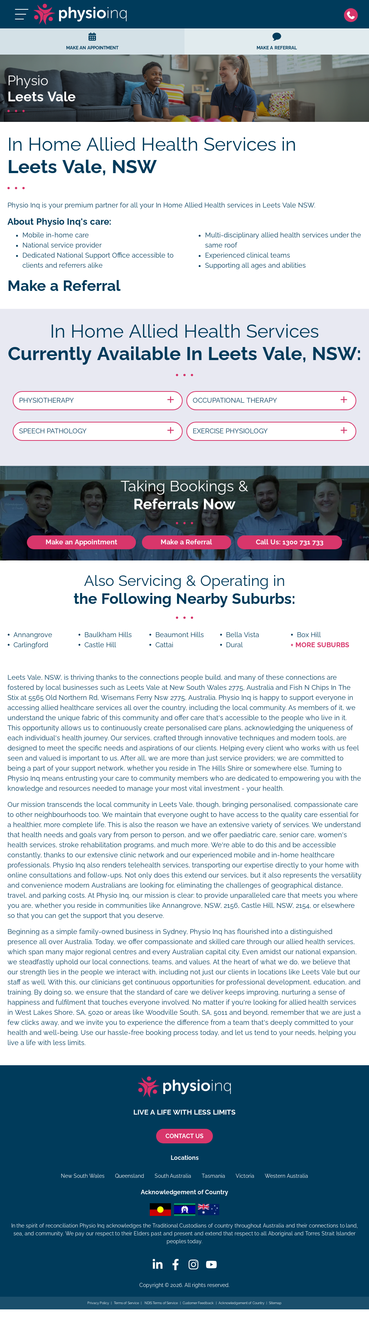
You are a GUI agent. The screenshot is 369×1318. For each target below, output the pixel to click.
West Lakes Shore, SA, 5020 (59, 1012)
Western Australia (286, 1176)
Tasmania (213, 1176)
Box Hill (309, 635)
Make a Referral (186, 542)
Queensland (129, 1176)
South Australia (173, 1176)
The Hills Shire (221, 768)
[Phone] (353, 14)
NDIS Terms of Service (160, 1303)
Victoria (245, 1176)
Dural (234, 645)
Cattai (164, 645)
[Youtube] (211, 1264)
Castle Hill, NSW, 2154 (275, 905)
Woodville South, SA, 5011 (186, 1012)
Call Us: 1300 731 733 (289, 542)
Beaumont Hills (179, 635)
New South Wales (83, 1176)
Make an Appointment (81, 542)
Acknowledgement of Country (241, 1303)
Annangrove (32, 635)
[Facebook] (175, 1264)
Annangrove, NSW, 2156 (200, 905)
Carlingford (30, 645)
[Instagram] (193, 1264)
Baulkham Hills (108, 635)
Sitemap (275, 1303)
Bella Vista (242, 635)
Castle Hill (100, 645)
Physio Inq (23, 205)
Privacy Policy (98, 1303)
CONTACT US (184, 1136)
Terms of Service (126, 1303)
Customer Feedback (198, 1303)
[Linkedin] (157, 1264)
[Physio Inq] (80, 14)
